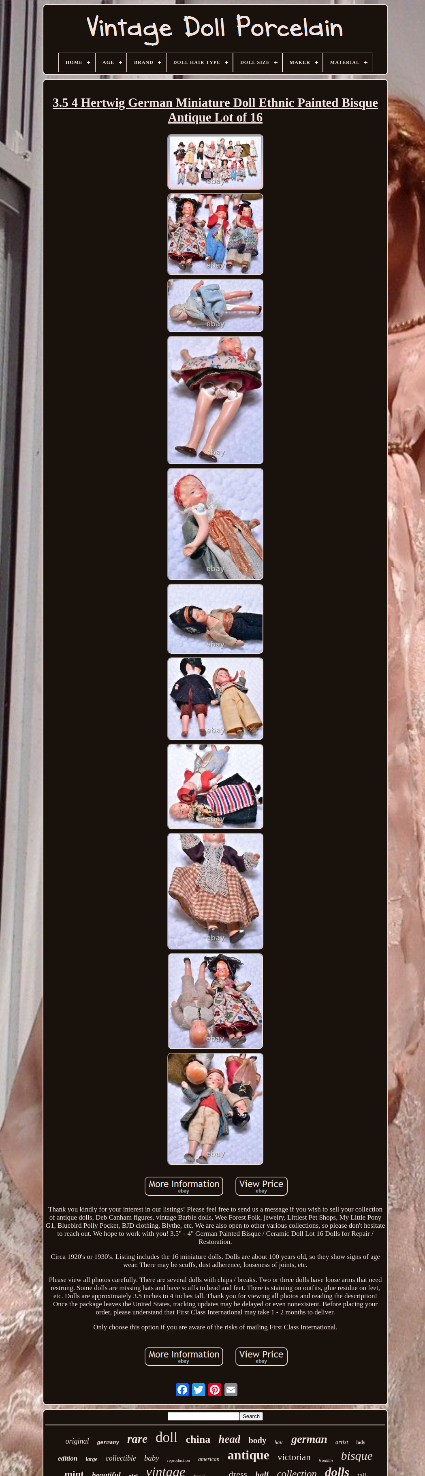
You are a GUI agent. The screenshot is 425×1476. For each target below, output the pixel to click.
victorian (294, 1457)
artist (341, 1442)
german (309, 1439)
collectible (121, 1458)
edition (67, 1458)
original (77, 1441)
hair (279, 1442)
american (209, 1459)
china (198, 1439)
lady (361, 1442)
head (229, 1439)
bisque (357, 1455)
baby (151, 1458)
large (91, 1459)
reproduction (178, 1460)
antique (248, 1455)
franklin (326, 1460)
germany (108, 1443)
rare (137, 1438)
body (257, 1440)
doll (166, 1437)
